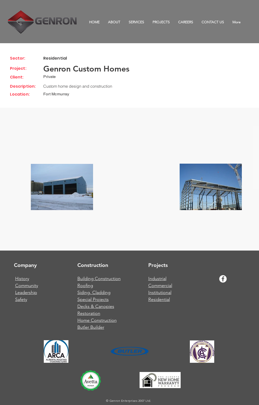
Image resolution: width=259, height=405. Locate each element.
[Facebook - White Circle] (223, 279)
